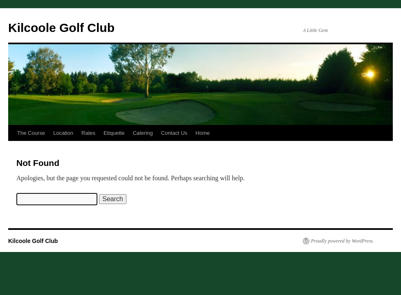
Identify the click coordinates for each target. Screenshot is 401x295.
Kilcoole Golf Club (61, 27)
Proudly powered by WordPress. (342, 241)
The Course (31, 133)
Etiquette (114, 133)
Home (203, 133)
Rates (88, 133)
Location (63, 133)
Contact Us (174, 133)
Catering (143, 133)
